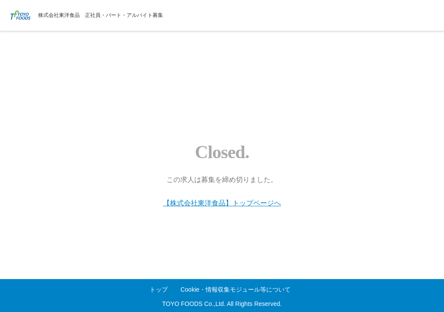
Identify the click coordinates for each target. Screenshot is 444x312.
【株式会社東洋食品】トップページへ (222, 203)
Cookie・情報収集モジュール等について (235, 289)
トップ (159, 289)
